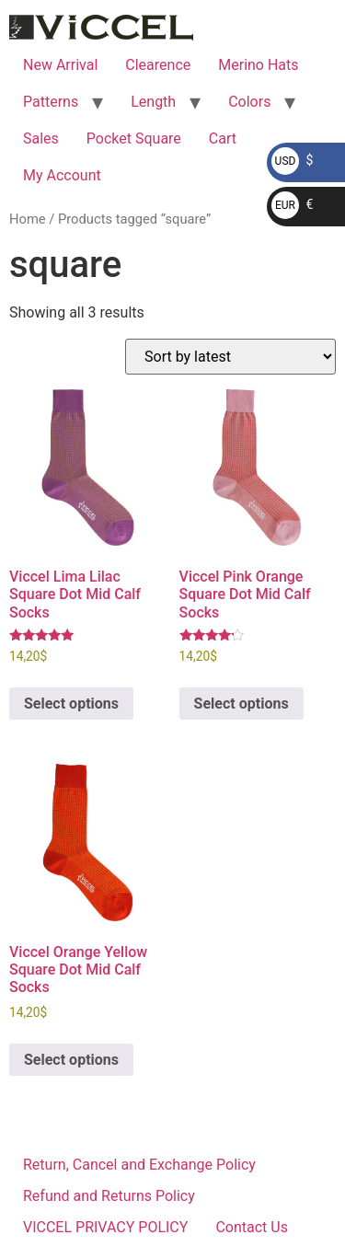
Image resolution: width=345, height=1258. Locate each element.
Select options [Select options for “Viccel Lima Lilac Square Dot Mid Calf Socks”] (71, 703)
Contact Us (251, 1227)
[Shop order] (230, 357)
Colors (249, 101)
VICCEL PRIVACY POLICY (105, 1227)
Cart (222, 138)
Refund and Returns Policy (109, 1196)
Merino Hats (258, 65)
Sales (41, 138)
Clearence (157, 65)
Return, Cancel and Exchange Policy (139, 1164)
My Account (62, 175)
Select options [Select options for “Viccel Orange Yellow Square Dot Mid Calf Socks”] (71, 1059)
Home (27, 219)
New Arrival (60, 65)
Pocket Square (133, 138)
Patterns (50, 101)
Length (153, 101)
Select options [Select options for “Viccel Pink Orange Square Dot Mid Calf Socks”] (241, 703)
